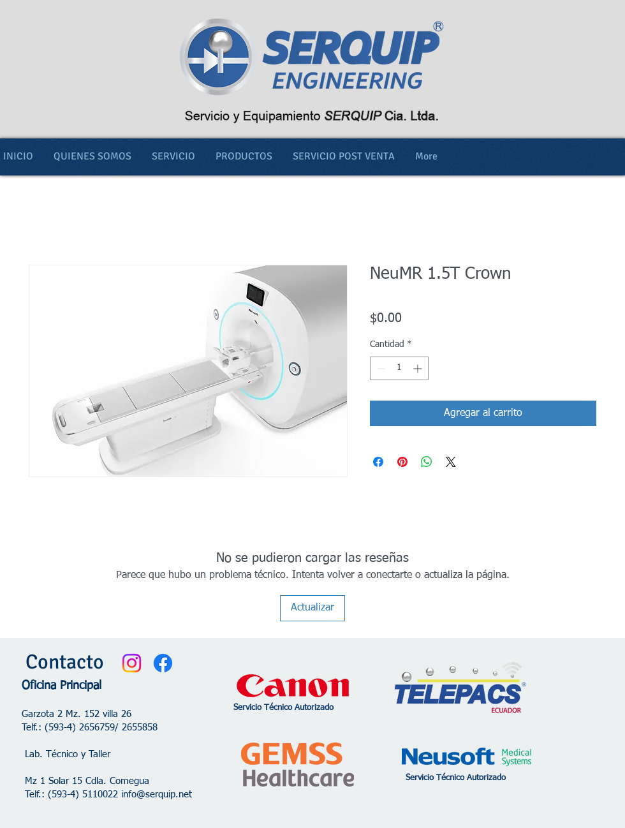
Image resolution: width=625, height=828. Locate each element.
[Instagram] (131, 663)
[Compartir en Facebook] (378, 461)
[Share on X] (451, 461)
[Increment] (419, 368)
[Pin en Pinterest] (402, 461)
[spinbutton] (399, 368)
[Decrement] (380, 368)
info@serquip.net (156, 794)
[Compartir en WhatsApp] (426, 461)
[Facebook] (163, 663)
